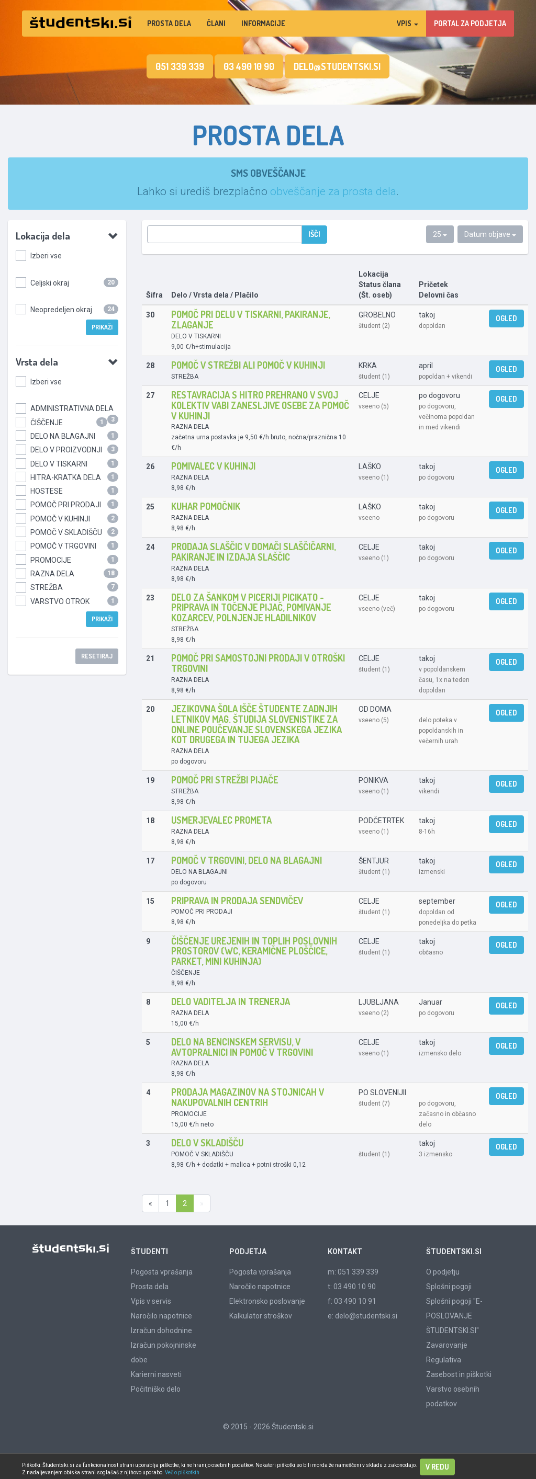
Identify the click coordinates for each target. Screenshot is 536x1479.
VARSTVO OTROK (60, 601)
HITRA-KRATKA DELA (65, 477)
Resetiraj (97, 656)
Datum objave (490, 234)
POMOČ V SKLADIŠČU (66, 532)
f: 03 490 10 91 (352, 1301)
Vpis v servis (151, 1301)
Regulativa (443, 1360)
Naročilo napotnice (161, 1316)
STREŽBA (46, 587)
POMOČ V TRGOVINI (63, 546)
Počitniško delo (156, 1389)
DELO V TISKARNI (58, 464)
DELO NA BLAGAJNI (62, 436)
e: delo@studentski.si (362, 1316)
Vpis (407, 23)
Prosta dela (169, 23)
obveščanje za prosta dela (333, 191)
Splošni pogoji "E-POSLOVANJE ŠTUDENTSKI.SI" (454, 1316)
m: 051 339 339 (353, 1272)
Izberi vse (46, 256)
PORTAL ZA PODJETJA (470, 23)
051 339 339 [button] (179, 66)
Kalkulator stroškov (260, 1316)
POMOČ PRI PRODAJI (65, 504)
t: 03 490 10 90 (352, 1286)
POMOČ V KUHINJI (60, 519)
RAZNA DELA (52, 574)
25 (440, 234)
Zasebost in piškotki (459, 1374)
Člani (216, 23)
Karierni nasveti (156, 1374)
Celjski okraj (49, 283)
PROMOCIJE (50, 560)
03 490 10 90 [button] (249, 66)
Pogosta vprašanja (162, 1272)
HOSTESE (46, 491)
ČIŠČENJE (46, 422)
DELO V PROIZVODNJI (66, 450)
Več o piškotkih (182, 1472)
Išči (314, 234)
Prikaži (102, 327)
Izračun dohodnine (161, 1330)
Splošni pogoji (449, 1286)
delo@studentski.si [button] (337, 66)
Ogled (506, 318)
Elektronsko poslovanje (267, 1301)
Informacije (263, 23)
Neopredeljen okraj (61, 309)
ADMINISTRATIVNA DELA (72, 408)
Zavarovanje (446, 1345)
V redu (437, 1466)
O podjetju (443, 1272)
